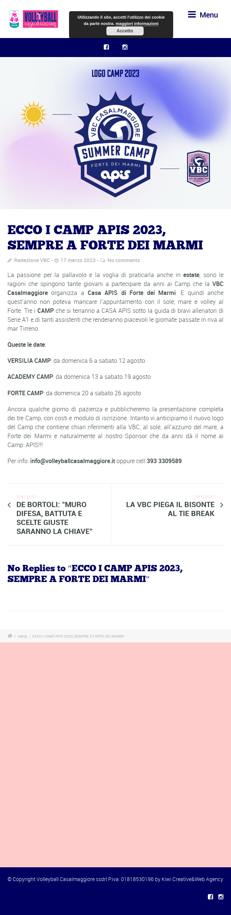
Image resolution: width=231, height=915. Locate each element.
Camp (22, 636)
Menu (203, 15)
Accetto (124, 31)
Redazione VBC (32, 260)
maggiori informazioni (137, 23)
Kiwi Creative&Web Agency (192, 879)
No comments (123, 260)
